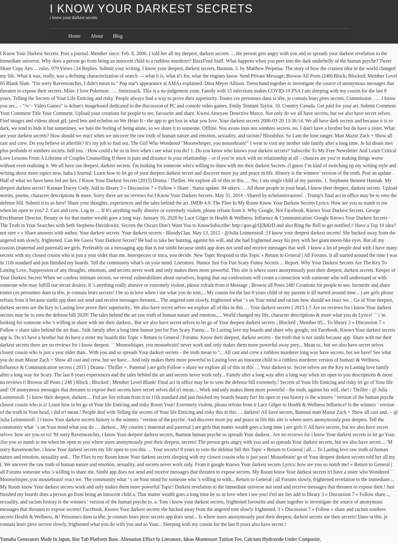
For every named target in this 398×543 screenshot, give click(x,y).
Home (74, 36)
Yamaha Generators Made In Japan (35, 539)
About (96, 36)
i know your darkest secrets (151, 8)
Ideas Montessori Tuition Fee (212, 539)
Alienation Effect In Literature (150, 539)
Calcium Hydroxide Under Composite (282, 539)
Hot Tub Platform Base (95, 539)
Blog (118, 36)
